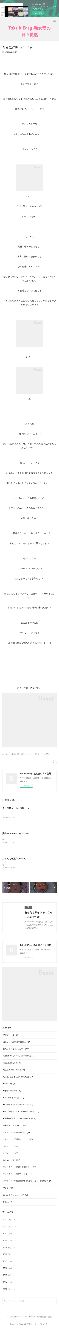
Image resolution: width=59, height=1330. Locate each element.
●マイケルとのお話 (13, 1098)
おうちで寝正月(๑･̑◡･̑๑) (14, 859)
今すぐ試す (38, 13)
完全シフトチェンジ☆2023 (15, 834)
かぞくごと (10, 1154)
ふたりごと (10, 1147)
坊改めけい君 (11, 1161)
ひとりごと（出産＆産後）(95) (13, 754)
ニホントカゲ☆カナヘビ (15, 1196)
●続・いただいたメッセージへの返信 (21, 1112)
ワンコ (8, 1189)
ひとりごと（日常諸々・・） (18, 1140)
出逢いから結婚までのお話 (16, 1042)
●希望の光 (9, 1084)
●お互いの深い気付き (14, 1070)
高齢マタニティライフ (14, 1126)
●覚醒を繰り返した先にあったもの (19, 1119)
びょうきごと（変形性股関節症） (19, 1168)
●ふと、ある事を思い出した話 (18, 1077)
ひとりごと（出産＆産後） (16, 1133)
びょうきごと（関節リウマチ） (19, 1175)
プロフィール (10, 1035)
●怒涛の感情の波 (12, 1091)
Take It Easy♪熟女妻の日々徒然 (29, 31)
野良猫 (7, 1203)
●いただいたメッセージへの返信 (19, 1105)
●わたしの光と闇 (12, 1063)
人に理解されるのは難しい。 (16, 808)
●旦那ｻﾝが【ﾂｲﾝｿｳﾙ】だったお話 (19, 1056)
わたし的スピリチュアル (16, 1049)
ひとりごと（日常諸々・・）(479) (37, 754)
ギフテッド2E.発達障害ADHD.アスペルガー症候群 (27, 1182)
